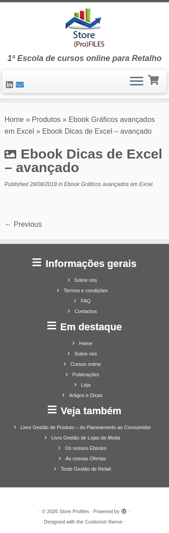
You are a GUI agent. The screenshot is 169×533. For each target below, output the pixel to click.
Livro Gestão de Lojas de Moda (85, 437)
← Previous (23, 224)
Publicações (86, 374)
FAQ (86, 301)
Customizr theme (103, 521)
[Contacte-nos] (21, 84)
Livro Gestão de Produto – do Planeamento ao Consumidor (86, 427)
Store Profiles (74, 511)
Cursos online (86, 364)
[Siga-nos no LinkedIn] (11, 84)
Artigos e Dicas (85, 395)
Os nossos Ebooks (85, 448)
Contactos (85, 311)
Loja (86, 385)
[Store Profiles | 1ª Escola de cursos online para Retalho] (84, 28)
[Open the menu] (136, 82)
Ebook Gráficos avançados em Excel (107, 184)
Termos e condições (86, 290)
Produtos (46, 119)
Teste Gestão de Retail (86, 469)
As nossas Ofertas (85, 458)
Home (14, 119)
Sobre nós (85, 280)
